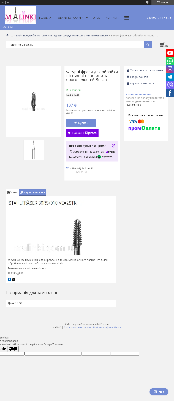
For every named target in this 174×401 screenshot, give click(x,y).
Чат (159, 391)
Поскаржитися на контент (77, 327)
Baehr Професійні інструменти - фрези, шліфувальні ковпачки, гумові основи (61, 35)
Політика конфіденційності (107, 327)
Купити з (84, 133)
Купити (83, 123)
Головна (45, 17)
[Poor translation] (13, 349)
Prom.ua (104, 324)
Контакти (112, 17)
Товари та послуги (69, 17)
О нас (96, 17)
